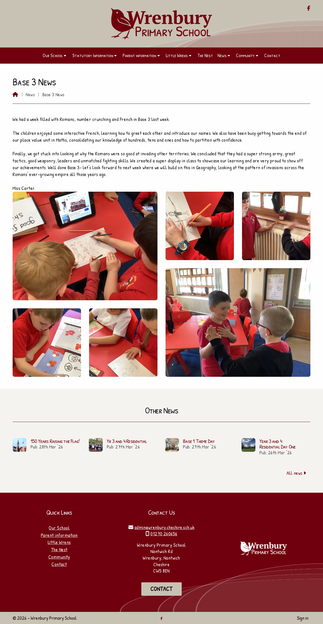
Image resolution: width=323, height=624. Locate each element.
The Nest (59, 549)
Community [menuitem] (245, 55)
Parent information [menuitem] (139, 55)
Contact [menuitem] (272, 55)
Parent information (59, 535)
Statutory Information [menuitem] (92, 55)
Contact (59, 564)
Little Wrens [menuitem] (177, 55)
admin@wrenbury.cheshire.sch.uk (164, 527)
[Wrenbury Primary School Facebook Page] (308, 8)
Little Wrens (59, 542)
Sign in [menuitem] (302, 618)
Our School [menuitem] (53, 55)
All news (296, 473)
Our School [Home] (59, 528)
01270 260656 (163, 533)
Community (59, 557)
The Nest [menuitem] (205, 55)
